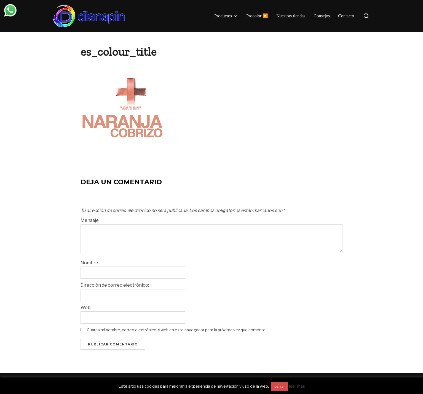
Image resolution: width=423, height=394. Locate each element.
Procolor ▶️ (257, 16)
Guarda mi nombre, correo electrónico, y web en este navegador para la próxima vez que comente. (176, 330)
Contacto (346, 16)
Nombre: (90, 263)
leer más (297, 386)
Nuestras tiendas (290, 16)
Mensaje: (90, 220)
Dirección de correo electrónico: (115, 285)
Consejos (322, 16)
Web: (86, 307)
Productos (226, 16)
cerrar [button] (279, 386)
